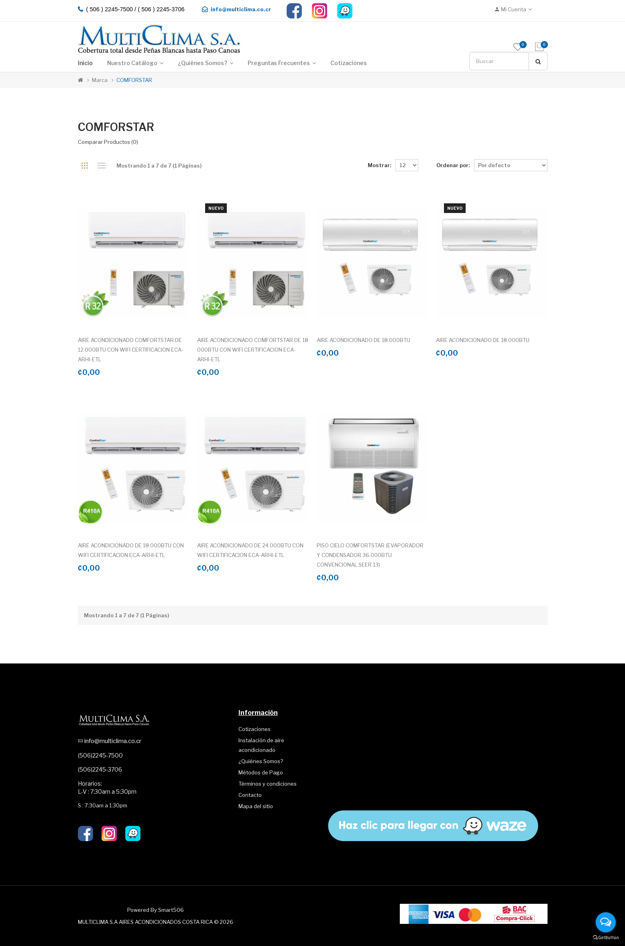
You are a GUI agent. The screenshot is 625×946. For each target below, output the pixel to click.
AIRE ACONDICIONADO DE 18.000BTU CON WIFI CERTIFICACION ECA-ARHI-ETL (131, 550)
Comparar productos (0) (108, 142)
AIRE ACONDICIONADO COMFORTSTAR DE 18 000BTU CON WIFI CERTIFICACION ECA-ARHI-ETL (252, 349)
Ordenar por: (453, 165)
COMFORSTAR (134, 80)
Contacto (250, 795)
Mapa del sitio (255, 806)
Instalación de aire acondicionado (261, 745)
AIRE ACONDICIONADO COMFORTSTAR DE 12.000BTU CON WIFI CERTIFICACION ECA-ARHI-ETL (130, 349)
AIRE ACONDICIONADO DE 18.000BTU (363, 340)
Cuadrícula (85, 165)
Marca (100, 80)
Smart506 (171, 910)
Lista (102, 165)
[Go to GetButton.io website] (606, 937)
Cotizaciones (254, 729)
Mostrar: (379, 165)
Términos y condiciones (267, 783)
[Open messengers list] (606, 922)
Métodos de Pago (260, 772)
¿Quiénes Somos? (260, 761)
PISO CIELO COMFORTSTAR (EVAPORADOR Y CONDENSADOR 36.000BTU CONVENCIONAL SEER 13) (370, 555)
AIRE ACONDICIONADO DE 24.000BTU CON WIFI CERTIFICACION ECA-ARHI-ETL (250, 550)
